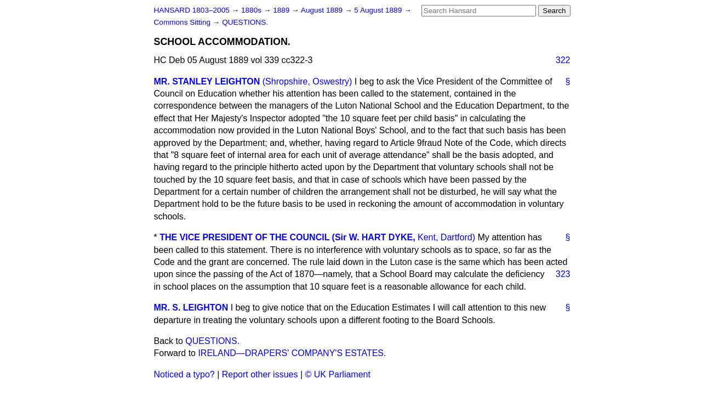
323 (563, 274)
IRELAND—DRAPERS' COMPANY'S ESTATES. (292, 353)
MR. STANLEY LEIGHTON (207, 81)
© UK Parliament (337, 374)
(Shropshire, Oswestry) (307, 81)
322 (563, 60)
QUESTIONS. (245, 22)
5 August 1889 (379, 10)
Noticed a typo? (184, 374)
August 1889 (323, 10)
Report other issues (260, 374)
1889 (282, 10)
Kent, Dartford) (446, 237)
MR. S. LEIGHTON (191, 307)
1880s (252, 10)
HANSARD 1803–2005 (192, 10)
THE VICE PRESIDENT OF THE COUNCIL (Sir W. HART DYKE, (287, 237)
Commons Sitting (183, 22)
